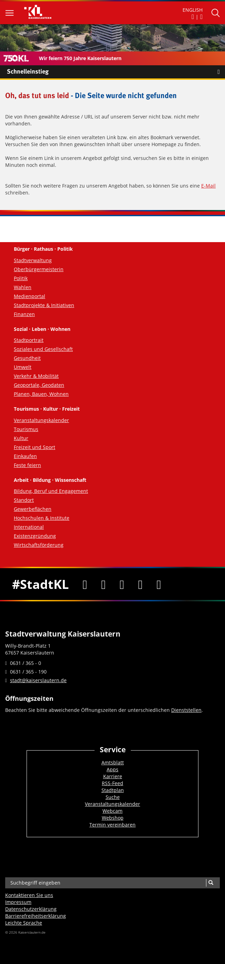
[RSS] (158, 584)
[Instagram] (140, 584)
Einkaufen (25, 456)
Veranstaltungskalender (41, 420)
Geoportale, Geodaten (39, 385)
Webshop (113, 817)
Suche (113, 797)
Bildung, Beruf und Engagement (51, 491)
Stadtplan (112, 790)
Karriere (112, 776)
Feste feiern (27, 465)
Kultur (21, 438)
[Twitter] (103, 584)
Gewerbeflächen (32, 509)
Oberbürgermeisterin (38, 269)
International (29, 527)
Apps (112, 769)
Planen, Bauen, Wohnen (41, 394)
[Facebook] (85, 584)
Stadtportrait (28, 340)
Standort (24, 500)
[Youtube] (121, 584)
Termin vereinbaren (112, 824)
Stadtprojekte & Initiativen (44, 305)
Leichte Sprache (23, 922)
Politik (21, 278)
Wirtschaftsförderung (38, 545)
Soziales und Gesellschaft (43, 349)
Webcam (112, 811)
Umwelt (22, 367)
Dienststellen (186, 710)
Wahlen (22, 287)
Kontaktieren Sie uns (29, 895)
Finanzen (24, 314)
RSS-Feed (112, 783)
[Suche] (210, 883)
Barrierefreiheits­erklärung (35, 916)
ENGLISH (193, 10)
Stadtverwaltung (33, 260)
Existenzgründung (35, 536)
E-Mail (208, 185)
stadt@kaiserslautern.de (38, 680)
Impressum (18, 902)
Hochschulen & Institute (41, 518)
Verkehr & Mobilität (36, 376)
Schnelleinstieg (116, 72)
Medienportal (29, 296)
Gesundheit (27, 358)
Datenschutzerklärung (31, 909)
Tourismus (26, 429)
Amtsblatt (112, 762)
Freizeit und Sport (34, 447)
